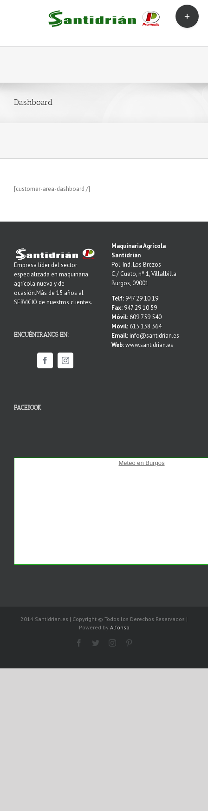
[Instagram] (65, 360)
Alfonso (120, 627)
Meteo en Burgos (141, 462)
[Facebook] (45, 360)
